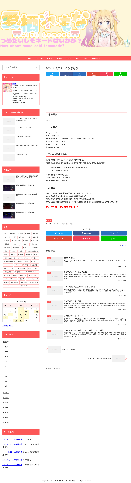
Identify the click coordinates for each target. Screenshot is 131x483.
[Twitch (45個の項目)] (7, 240)
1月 (6, 386)
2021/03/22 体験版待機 (12, 439)
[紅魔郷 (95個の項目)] (20, 233)
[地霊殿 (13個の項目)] (21, 254)
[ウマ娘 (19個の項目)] (13, 251)
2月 (6, 381)
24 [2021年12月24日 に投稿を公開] (26, 318)
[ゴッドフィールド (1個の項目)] (32, 279)
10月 (7, 357)
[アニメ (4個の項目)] (18, 265)
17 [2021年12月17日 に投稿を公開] (26, 315)
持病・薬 (64, 224)
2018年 (6, 422)
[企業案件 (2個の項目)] (20, 272)
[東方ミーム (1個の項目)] (15, 282)
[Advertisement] (86, 94)
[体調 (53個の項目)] (29, 237)
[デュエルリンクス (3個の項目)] (10, 268)
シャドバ (56, 224)
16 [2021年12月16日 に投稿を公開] (21, 315)
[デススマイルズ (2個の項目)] (32, 272)
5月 (6, 371)
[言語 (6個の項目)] (27, 261)
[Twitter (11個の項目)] (29, 254)
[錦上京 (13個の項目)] (13, 254)
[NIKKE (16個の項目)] (6, 254)
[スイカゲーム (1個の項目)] (33, 275)
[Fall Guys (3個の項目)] (22, 268)
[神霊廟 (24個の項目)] (35, 247)
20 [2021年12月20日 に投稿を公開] (5, 318)
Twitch (49, 224)
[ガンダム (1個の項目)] (7, 275)
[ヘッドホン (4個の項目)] (8, 265)
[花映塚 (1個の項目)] (6, 282)
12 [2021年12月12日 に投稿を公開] (37, 312)
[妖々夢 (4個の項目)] (26, 265)
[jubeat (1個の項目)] (11, 285)
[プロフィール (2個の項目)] (33, 268)
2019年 (6, 417)
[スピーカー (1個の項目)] (29, 285)
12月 (7, 347)
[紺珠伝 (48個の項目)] (35, 237)
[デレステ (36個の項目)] (34, 240)
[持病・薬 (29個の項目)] (34, 244)
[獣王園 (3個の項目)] (35, 265)
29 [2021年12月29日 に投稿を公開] (16, 321)
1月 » (11, 326)
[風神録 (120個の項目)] (12, 233)
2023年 (6, 398)
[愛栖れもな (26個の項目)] (17, 247)
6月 (6, 366)
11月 (7, 352)
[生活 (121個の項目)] (6, 233)
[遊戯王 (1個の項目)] (21, 279)
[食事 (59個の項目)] (15, 237)
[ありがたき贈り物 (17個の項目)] (32, 251)
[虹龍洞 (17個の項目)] (21, 251)
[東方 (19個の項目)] (6, 251)
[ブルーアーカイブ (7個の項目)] (9, 261)
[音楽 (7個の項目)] (20, 261)
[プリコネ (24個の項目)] (26, 247)
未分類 (49, 220)
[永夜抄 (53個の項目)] (21, 237)
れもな (14, 84)
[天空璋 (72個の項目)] (35, 233)
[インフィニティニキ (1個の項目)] (10, 279)
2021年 (6, 407)
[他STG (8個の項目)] (35, 258)
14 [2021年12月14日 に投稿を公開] (10, 315)
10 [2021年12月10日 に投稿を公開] (26, 312)
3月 (6, 376)
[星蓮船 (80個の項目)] (28, 233)
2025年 (6, 342)
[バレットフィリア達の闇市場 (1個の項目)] (29, 282)
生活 (71, 224)
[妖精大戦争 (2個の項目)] (8, 272)
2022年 (6, 402)
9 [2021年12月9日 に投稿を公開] (20, 312)
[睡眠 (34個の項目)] (15, 244)
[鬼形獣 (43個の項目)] (26, 240)
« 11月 (5, 326)
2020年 (6, 412)
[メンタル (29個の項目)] (24, 244)
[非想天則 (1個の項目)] (23, 275)
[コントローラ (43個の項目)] (16, 240)
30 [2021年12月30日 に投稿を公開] (21, 321)
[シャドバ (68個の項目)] (7, 237)
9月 (6, 361)
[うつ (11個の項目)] (36, 254)
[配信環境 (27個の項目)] (7, 247)
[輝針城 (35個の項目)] (7, 244)
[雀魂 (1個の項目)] (15, 275)
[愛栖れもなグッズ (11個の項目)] (10, 258)
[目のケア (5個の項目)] (34, 261)
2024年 (6, 393)
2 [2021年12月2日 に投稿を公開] (20, 309)
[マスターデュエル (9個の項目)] (24, 258)
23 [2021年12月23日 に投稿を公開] (21, 318)
